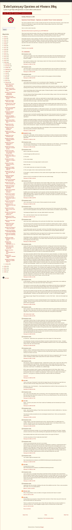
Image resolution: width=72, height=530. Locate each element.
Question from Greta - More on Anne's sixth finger (10, 209)
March (6, 80)
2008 (5, 266)
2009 (5, 62)
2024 (5, 36)
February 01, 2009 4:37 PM (29, 64)
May (6, 76)
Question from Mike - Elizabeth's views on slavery (10, 238)
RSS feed (6, 278)
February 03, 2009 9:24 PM (29, 389)
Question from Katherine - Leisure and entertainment (10, 93)
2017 (5, 47)
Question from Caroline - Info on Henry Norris (10, 194)
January (7, 264)
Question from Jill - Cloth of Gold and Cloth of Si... (10, 104)
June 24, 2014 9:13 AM (28, 506)
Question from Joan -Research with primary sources (10, 97)
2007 (5, 268)
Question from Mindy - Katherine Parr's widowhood (9, 113)
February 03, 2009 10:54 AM (30, 241)
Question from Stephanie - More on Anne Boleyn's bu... (10, 213)
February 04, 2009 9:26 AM (29, 405)
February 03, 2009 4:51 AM (29, 216)
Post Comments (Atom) (48, 518)
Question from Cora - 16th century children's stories (10, 156)
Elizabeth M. (26, 133)
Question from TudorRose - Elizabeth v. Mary (10, 256)
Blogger (42, 527)
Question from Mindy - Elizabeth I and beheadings (9, 176)
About (10, 13)
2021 (5, 40)
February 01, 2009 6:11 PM (29, 139)
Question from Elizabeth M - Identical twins (10, 180)
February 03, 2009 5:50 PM (29, 345)
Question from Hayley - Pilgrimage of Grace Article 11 (10, 168)
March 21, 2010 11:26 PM (29, 488)
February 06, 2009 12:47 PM (30, 438)
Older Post (66, 514)
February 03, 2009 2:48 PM (29, 304)
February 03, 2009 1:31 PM (29, 276)
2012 (5, 56)
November (7, 65)
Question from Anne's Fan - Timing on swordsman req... (9, 85)
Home (5, 13)
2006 (5, 270)
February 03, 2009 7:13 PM (29, 358)
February (7, 82)
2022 (5, 38)
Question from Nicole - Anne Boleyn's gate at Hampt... (10, 198)
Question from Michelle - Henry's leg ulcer (10, 201)
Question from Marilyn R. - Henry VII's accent (10, 228)
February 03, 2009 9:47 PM (29, 398)
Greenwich (26, 376)
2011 (5, 58)
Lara (24, 380)
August (6, 71)
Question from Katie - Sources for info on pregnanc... (9, 164)
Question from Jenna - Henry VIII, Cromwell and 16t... (10, 147)
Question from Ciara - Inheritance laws (9, 136)
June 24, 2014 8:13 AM (28, 494)
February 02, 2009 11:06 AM (30, 178)
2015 (5, 51)
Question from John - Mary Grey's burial (9, 125)
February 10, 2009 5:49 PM (29, 461)
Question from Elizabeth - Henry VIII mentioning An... (10, 234)
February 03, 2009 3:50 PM (29, 315)
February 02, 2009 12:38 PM (30, 197)
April (6, 78)
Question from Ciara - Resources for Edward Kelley (10, 132)
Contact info (16, 13)
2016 (5, 49)
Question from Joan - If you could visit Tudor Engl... (10, 172)
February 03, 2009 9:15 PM (29, 377)
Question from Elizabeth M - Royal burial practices (10, 108)
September (7, 69)
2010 (5, 60)
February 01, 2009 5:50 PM (29, 130)
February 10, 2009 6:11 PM (29, 469)
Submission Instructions (26, 13)
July (6, 73)
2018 (5, 45)
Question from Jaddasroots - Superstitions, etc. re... (10, 243)
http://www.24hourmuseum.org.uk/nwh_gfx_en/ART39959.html (35, 30)
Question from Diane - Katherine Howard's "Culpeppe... (9, 139)
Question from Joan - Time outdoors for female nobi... (9, 247)
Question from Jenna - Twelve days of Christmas (9, 143)
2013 (5, 54)
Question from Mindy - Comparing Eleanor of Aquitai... (10, 117)
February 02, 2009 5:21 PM (29, 204)
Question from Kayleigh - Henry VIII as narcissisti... (10, 190)
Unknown (25, 491)
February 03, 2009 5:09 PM (29, 334)
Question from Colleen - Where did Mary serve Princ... (10, 121)
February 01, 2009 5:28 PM (29, 71)
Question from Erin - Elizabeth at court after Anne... (10, 205)
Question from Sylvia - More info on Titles (9, 101)
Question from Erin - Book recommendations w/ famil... (10, 251)
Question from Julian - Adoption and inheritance (9, 128)
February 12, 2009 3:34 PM (29, 480)
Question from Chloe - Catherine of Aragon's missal (10, 160)
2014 (5, 53)
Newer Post (25, 514)
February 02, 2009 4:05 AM (29, 146)
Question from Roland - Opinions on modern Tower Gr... (10, 260)
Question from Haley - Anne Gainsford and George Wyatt (10, 152)
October (7, 67)
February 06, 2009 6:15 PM (29, 453)
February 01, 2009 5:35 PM (29, 77)
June (6, 75)
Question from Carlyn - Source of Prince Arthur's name (10, 224)
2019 (5, 43)
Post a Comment (27, 508)
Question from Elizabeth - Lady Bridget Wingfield (10, 231)
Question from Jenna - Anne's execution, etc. (10, 183)
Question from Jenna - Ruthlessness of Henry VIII (10, 217)
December (7, 63)
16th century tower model (29, 314)
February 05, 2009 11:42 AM (30, 417)
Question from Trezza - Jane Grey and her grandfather (10, 186)
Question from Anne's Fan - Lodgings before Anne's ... (10, 89)
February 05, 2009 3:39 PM (29, 426)
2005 (5, 271)
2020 (5, 42)
